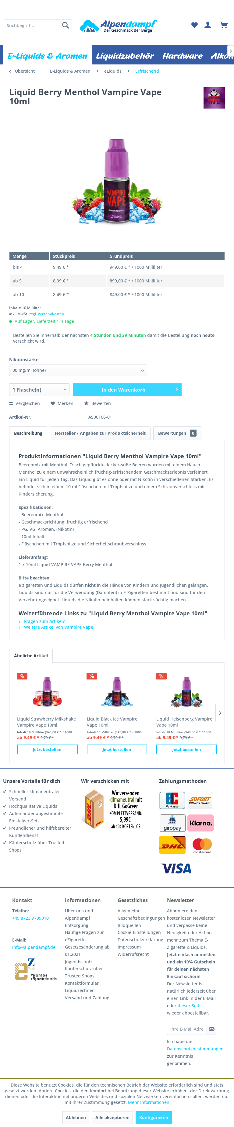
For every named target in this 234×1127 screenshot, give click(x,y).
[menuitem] (38, 25)
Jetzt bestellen (47, 749)
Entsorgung (76, 925)
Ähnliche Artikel (31, 656)
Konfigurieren (153, 1117)
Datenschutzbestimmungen (195, 1049)
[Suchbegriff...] (38, 25)
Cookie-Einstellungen (139, 932)
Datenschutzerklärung (140, 939)
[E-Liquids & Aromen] (47, 54)
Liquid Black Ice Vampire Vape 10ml (112, 722)
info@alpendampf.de (33, 947)
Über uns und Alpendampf (79, 914)
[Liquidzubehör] (125, 54)
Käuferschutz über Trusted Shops (84, 972)
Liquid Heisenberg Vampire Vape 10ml (184, 722)
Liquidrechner (79, 990)
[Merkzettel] (194, 25)
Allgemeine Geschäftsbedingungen (141, 914)
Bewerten (97, 403)
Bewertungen (177, 433)
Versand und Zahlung (87, 998)
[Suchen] (65, 25)
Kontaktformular (82, 983)
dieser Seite (190, 1005)
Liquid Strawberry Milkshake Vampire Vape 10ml (46, 722)
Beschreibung (28, 433)
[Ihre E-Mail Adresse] (187, 1029)
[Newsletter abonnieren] (212, 1029)
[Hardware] (182, 54)
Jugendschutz (79, 961)
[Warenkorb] (224, 25)
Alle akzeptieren (112, 1117)
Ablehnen (76, 1117)
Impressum (129, 947)
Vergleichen (24, 403)
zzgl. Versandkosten (46, 313)
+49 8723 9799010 (30, 918)
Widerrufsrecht (133, 954)
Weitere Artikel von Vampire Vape (56, 627)
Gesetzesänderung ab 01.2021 (87, 950)
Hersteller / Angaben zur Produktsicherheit (100, 433)
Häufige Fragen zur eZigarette (84, 935)
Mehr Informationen (148, 1102)
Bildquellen (129, 925)
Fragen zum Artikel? (42, 621)
